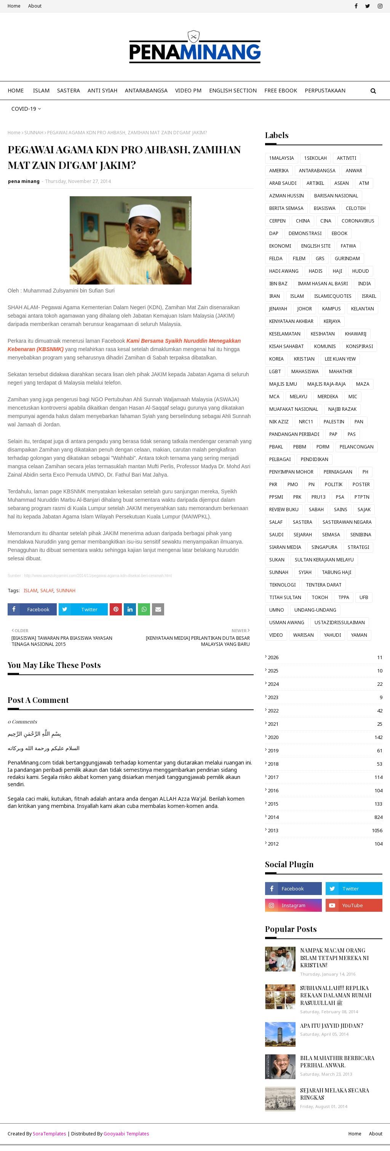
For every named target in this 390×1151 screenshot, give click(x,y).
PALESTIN (334, 421)
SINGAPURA (324, 547)
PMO (293, 484)
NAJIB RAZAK (342, 409)
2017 (325, 777)
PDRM (322, 447)
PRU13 (319, 497)
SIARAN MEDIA (285, 547)
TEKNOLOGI (282, 585)
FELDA (276, 258)
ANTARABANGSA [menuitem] (146, 90)
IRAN (274, 296)
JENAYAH (278, 308)
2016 (325, 790)
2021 (325, 723)
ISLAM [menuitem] (41, 90)
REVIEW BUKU (284, 509)
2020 (325, 737)
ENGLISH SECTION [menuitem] (233, 90)
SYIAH (305, 572)
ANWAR (354, 170)
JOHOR (304, 308)
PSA (340, 497)
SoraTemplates (49, 1133)
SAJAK (364, 509)
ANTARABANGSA (317, 170)
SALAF (46, 590)
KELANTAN (362, 308)
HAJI (337, 271)
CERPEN (277, 221)
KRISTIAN (304, 359)
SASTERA (302, 522)
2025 (325, 670)
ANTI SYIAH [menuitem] (102, 90)
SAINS (340, 509)
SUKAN (277, 559)
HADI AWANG (284, 271)
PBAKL (276, 447)
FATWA (348, 246)
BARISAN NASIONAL (336, 195)
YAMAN (359, 635)
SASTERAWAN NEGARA (347, 522)
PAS (352, 434)
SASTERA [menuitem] (68, 90)
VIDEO (276, 635)
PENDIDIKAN (314, 459)
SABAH (316, 509)
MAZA (362, 384)
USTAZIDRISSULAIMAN (340, 622)
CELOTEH (356, 208)
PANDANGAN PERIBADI (294, 434)
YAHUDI (332, 635)
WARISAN (303, 635)
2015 (325, 803)
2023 (325, 697)
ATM (364, 183)
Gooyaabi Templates (126, 1133)
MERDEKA (328, 396)
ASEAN (341, 183)
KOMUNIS (325, 346)
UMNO (276, 610)
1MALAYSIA (281, 158)
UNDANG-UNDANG (315, 610)
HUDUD (360, 271)
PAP (333, 434)
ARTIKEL (315, 183)
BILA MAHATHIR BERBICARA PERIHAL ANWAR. (337, 1061)
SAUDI (276, 534)
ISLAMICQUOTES (333, 296)
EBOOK (339, 233)
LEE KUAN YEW (340, 359)
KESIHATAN (323, 334)
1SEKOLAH (315, 158)
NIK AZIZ (279, 421)
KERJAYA (332, 321)
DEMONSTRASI (305, 233)
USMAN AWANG (286, 622)
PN (311, 484)
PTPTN (362, 497)
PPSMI (276, 497)
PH (365, 472)
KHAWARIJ (355, 334)
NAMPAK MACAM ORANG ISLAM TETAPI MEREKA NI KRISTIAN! (334, 958)
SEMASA (331, 534)
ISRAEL (369, 296)
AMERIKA (279, 170)
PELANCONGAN (357, 447)
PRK (297, 497)
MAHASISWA (305, 371)
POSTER (361, 484)
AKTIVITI (346, 158)
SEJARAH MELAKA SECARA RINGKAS (334, 1094)
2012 (325, 843)
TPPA (343, 597)
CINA (325, 221)
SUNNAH (33, 132)
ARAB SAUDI (282, 183)
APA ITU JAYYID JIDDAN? (331, 1025)
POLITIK (333, 484)
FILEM (299, 258)
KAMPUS (331, 308)
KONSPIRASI (359, 346)
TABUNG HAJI (336, 572)
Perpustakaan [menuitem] (325, 90)
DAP (273, 233)
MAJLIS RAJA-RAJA (326, 384)
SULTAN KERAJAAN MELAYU (324, 559)
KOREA (276, 359)
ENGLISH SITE (316, 246)
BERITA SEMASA (286, 208)
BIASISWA (325, 208)
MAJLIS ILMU (283, 384)
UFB (364, 597)
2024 (325, 683)
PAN (359, 421)
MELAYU (298, 396)
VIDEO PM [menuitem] (188, 90)
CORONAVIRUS (358, 221)
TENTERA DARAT (324, 585)
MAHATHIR (340, 371)
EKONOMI (280, 246)
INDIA (364, 283)
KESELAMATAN (284, 334)
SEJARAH (303, 534)
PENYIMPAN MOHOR (291, 472)
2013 (325, 830)
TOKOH (320, 597)
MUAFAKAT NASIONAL (293, 409)
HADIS (316, 271)
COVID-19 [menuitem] (23, 108)
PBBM (299, 447)
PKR (273, 484)
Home (14, 6)
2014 (325, 817)
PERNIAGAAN (338, 472)
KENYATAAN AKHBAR (291, 321)
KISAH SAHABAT (286, 346)
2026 (325, 657)
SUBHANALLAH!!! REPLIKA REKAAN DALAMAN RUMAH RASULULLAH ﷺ (335, 995)
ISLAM (30, 590)
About (35, 6)
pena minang (24, 181)
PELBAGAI (280, 459)
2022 (325, 710)
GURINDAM (347, 258)
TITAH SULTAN (285, 597)
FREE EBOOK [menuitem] (280, 90)
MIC (352, 396)
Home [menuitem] (16, 90)
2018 (325, 763)
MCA (274, 396)
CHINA (303, 221)
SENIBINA (360, 534)
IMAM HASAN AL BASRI (323, 283)
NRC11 (306, 421)
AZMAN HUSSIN (286, 195)
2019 (325, 750)
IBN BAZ (278, 283)
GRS (320, 258)
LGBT (275, 371)
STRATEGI (358, 547)
